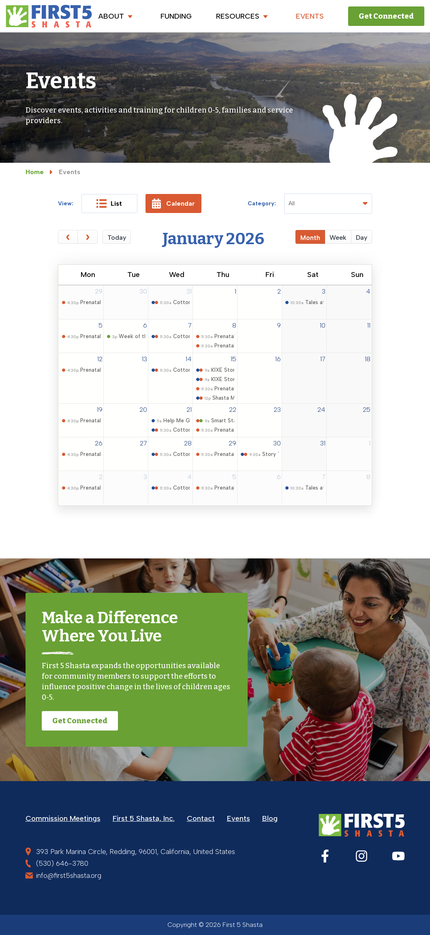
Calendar (173, 203)
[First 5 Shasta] (49, 16)
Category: (262, 203)
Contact (201, 818)
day (361, 237)
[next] (87, 237)
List (109, 203)
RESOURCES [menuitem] (244, 16)
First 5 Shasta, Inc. (144, 818)
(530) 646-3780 (62, 863)
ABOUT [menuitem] (117, 16)
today (116, 237)
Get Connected (386, 16)
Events (238, 818)
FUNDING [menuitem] (176, 16)
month (310, 237)
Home (35, 172)
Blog (270, 818)
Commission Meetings (63, 818)
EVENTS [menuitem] (310, 16)
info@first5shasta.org (68, 875)
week (338, 237)
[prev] (68, 237)
